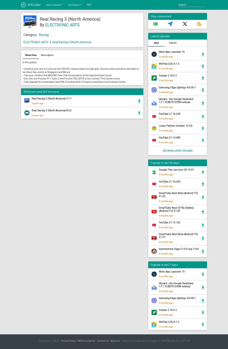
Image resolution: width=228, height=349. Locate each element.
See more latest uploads (178, 150)
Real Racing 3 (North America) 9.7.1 (52, 98)
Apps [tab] (156, 43)
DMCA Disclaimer (86, 341)
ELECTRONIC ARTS (62, 25)
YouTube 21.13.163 (169, 222)
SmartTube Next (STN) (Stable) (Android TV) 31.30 (176, 209)
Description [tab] (47, 55)
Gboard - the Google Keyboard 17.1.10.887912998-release (176, 101)
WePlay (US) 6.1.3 (169, 63)
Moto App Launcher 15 (172, 51)
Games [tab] (173, 43)
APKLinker (31, 4)
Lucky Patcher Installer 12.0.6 (175, 125)
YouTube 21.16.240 (169, 113)
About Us (115, 341)
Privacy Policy (68, 341)
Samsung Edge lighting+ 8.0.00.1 (177, 87)
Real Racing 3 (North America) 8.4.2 (52, 110)
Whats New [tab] (31, 55)
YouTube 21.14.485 (169, 137)
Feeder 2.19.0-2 (168, 75)
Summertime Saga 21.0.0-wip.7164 (179, 249)
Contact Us (102, 341)
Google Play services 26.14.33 (176, 169)
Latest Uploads (54, 4)
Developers (75, 4)
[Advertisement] (82, 160)
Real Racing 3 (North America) (72, 42)
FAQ (89, 5)
